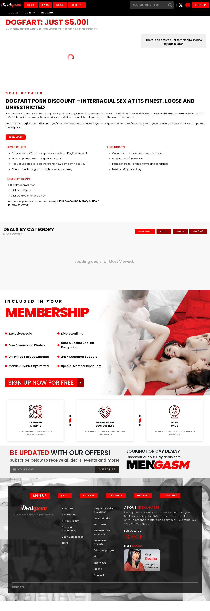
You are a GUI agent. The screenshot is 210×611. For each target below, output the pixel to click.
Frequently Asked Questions (105, 515)
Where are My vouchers (102, 538)
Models (13, 12)
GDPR (65, 549)
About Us (68, 513)
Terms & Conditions (69, 534)
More (77, 5)
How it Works (102, 523)
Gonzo (179, 231)
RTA (22, 597)
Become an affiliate (101, 548)
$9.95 (60, 5)
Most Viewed (142, 231)
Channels (116, 500)
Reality (162, 231)
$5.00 (31, 5)
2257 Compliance (73, 543)
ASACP (15, 597)
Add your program (99, 558)
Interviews (100, 573)
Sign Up (40, 501)
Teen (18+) (198, 231)
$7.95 (46, 5)
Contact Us (69, 520)
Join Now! (35, 398)
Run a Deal (100, 530)
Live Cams (47, 12)
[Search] (148, 5)
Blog (96, 566)
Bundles (89, 500)
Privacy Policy (70, 526)
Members (143, 500)
